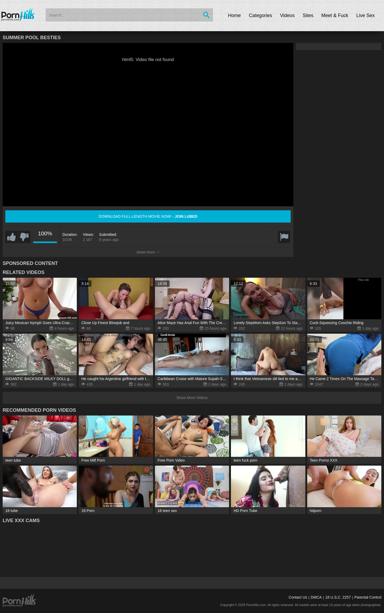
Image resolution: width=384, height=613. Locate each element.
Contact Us (298, 597)
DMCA (316, 597)
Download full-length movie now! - (148, 216)
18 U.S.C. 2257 (338, 597)
